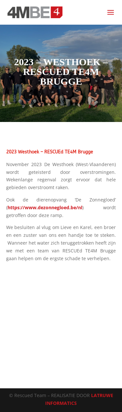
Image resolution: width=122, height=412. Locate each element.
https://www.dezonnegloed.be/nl (44, 207)
